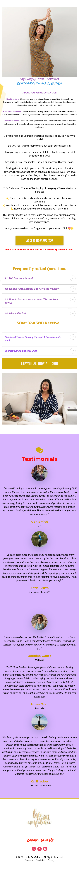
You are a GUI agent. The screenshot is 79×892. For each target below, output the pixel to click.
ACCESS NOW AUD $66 (39, 240)
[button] (72, 278)
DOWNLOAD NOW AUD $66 (39, 363)
